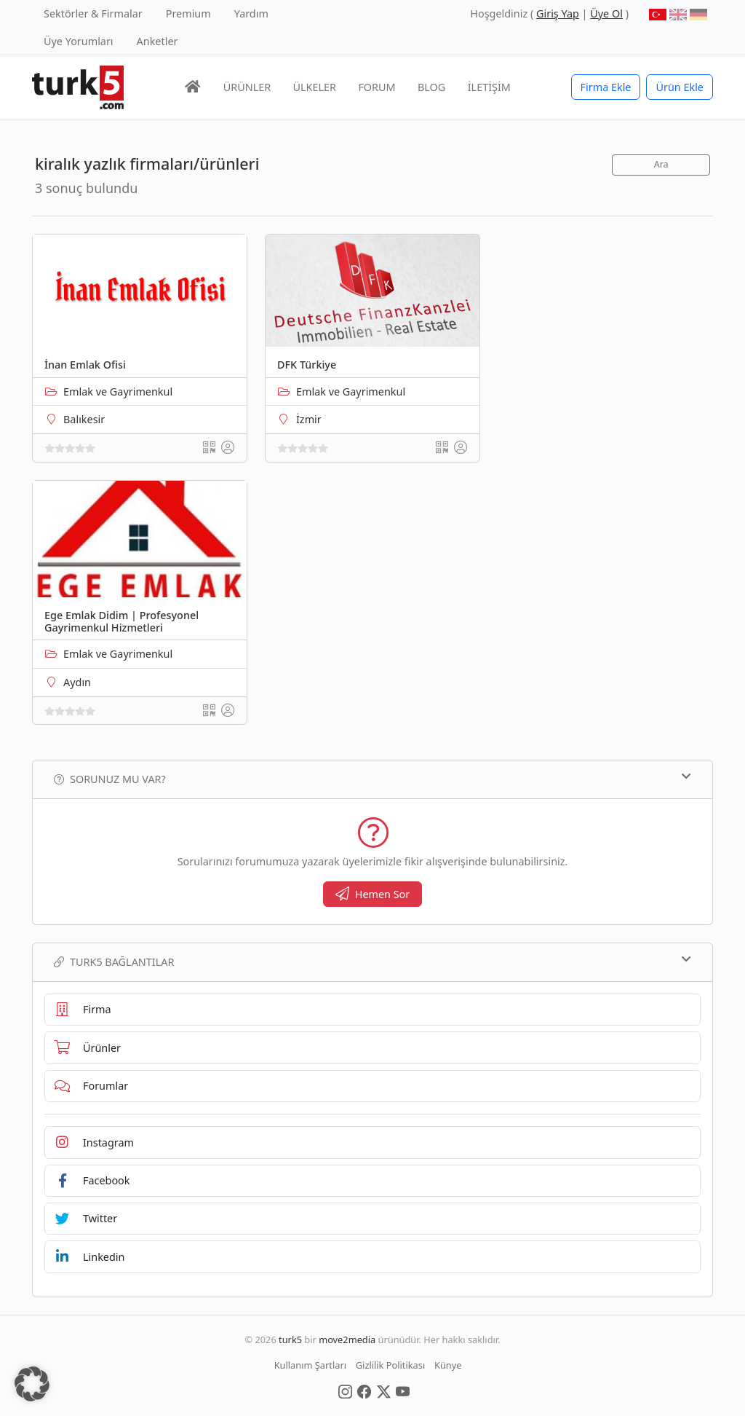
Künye (447, 1365)
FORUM (376, 87)
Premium (188, 13)
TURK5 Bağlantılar (372, 961)
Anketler (157, 41)
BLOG (431, 87)
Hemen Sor (372, 894)
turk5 (290, 1339)
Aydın (77, 682)
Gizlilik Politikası (390, 1365)
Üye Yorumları (78, 41)
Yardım (251, 13)
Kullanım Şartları (310, 1365)
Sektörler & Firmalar (93, 13)
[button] (32, 1384)
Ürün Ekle (680, 87)
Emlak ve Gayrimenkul (117, 391)
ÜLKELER (314, 87)
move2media (347, 1339)
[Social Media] (345, 1390)
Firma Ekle (606, 87)
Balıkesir (84, 419)
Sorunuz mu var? (372, 778)
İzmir (309, 419)
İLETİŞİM (489, 87)
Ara (661, 164)
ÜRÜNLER (247, 87)
